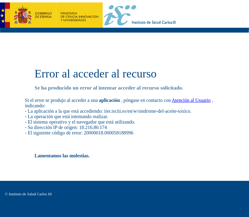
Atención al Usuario (191, 100)
